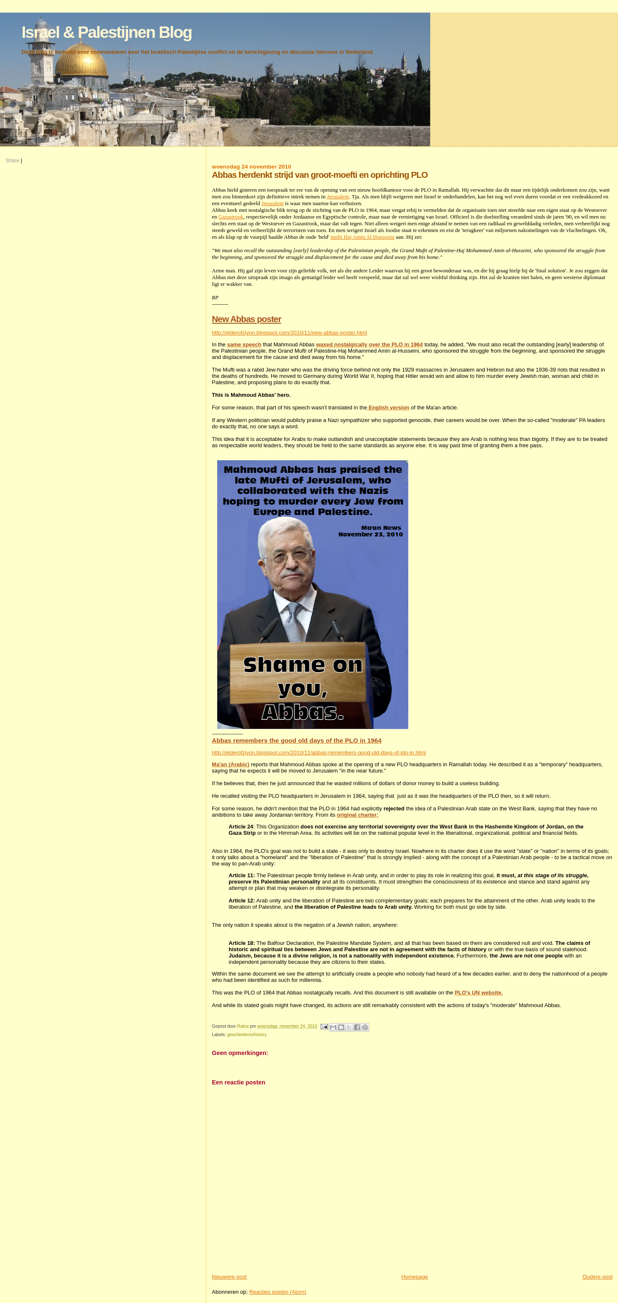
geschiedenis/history (247, 1034)
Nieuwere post (229, 1277)
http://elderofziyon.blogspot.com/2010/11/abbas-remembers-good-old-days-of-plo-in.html (319, 752)
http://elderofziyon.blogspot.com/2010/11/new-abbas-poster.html (289, 333)
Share (12, 161)
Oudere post (597, 1277)
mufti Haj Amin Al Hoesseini (362, 237)
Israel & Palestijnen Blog (106, 32)
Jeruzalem (338, 196)
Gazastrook (230, 217)
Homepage (414, 1277)
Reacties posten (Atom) (277, 1292)
